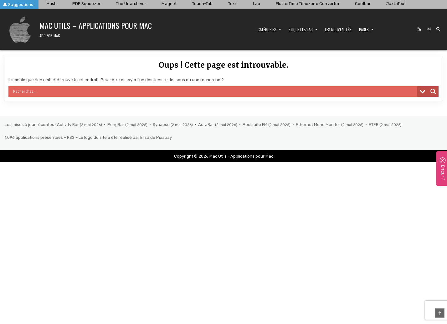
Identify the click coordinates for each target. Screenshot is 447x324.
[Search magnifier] (433, 91)
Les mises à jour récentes (29, 124)
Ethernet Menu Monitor (318, 124)
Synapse (162, 124)
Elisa (144, 137)
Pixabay (164, 137)
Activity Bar (68, 124)
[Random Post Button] (429, 29)
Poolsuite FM (255, 124)
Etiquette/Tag (301, 29)
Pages (364, 29)
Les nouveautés (338, 29)
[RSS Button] (419, 29)
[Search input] (214, 91)
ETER (374, 124)
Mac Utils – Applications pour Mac (95, 25)
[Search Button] (438, 29)
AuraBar (206, 124)
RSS (70, 137)
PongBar (116, 124)
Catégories (267, 29)
